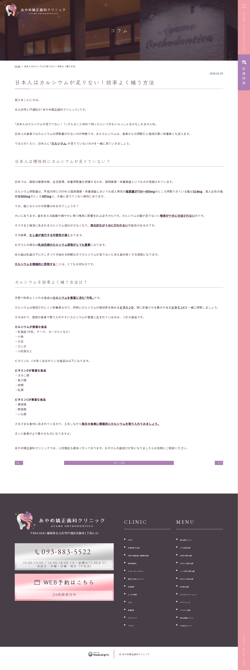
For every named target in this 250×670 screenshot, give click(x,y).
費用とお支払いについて (144, 583)
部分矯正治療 (189, 591)
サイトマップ (136, 623)
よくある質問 (136, 599)
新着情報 (134, 615)
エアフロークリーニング (196, 599)
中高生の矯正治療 (191, 559)
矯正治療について (191, 544)
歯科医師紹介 (136, 567)
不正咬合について (191, 631)
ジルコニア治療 (190, 615)
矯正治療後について (193, 623)
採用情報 (134, 591)
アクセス (133, 631)
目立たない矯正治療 (193, 583)
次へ (215, 465)
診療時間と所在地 (139, 551)
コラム (132, 607)
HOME (132, 544)
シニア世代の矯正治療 (194, 575)
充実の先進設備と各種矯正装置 (148, 559)
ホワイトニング (190, 607)
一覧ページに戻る (119, 465)
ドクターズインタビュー (144, 575)
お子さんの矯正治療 (193, 567)
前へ (23, 465)
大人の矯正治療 (190, 551)
